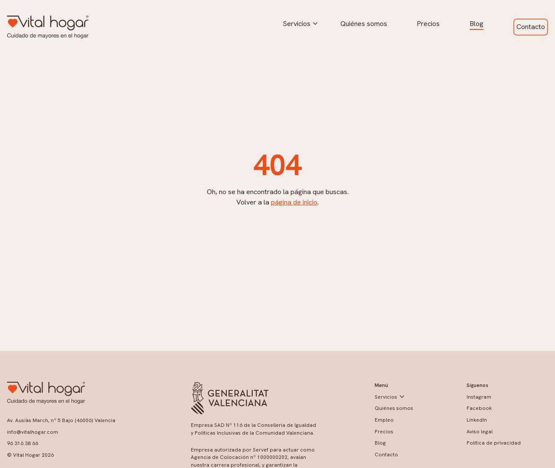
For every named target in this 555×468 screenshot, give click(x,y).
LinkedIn (477, 419)
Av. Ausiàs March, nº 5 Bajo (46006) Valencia (61, 420)
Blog (476, 23)
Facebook (479, 408)
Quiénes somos (363, 23)
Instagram (479, 396)
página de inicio (294, 202)
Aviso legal (480, 431)
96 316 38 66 (22, 443)
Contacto (530, 26)
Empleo (384, 419)
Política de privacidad (494, 442)
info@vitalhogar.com (32, 432)
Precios (428, 23)
